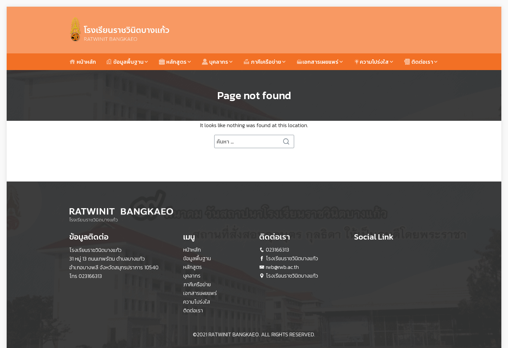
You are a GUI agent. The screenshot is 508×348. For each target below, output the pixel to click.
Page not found (254, 95)
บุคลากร (215, 62)
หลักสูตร (173, 62)
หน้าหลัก (82, 62)
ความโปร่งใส (371, 62)
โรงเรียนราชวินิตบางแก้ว (292, 258)
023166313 (90, 276)
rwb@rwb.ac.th (282, 267)
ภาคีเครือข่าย (262, 62)
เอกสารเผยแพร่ (317, 62)
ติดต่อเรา (418, 62)
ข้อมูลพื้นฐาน (125, 62)
